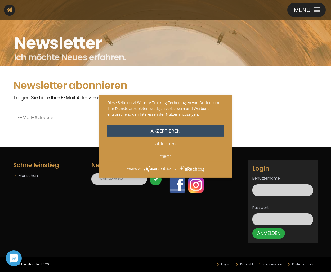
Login (225, 264)
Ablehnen (165, 143)
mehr (165, 156)
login (188, 10)
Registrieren (224, 10)
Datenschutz (303, 264)
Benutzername (266, 178)
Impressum (272, 264)
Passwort (260, 207)
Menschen (28, 175)
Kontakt (263, 10)
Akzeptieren (165, 130)
